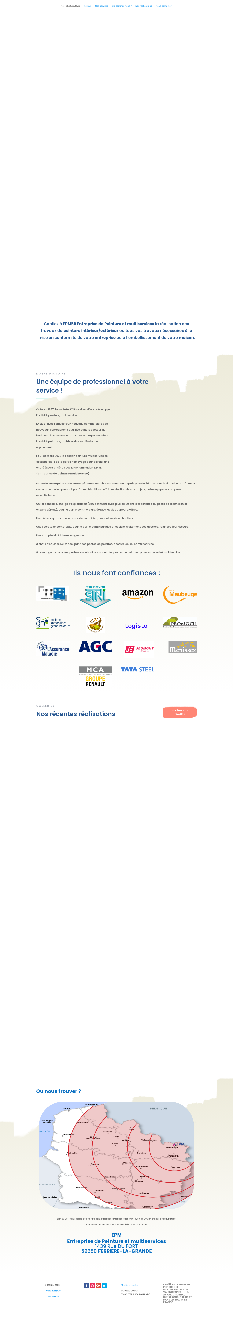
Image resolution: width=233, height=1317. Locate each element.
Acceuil (87, 6)
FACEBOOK (53, 1296)
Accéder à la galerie (180, 712)
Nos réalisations (143, 6)
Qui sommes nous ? (122, 6)
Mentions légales (129, 1285)
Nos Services (101, 6)
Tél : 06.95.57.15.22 (70, 6)
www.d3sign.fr (53, 1290)
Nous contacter (163, 6)
